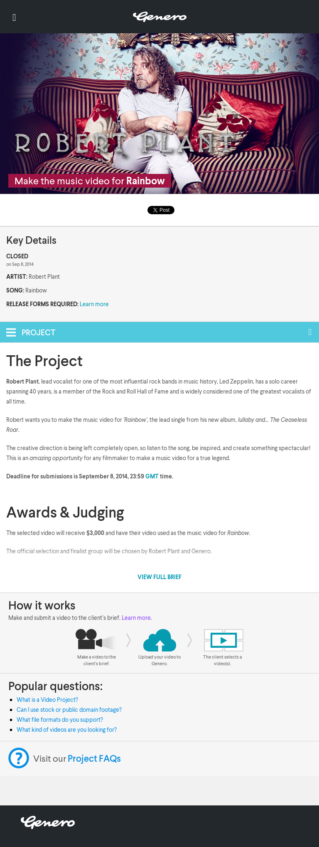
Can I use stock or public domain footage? (69, 709)
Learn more (94, 303)
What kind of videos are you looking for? (67, 729)
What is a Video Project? (47, 699)
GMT (152, 476)
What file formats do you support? (60, 719)
